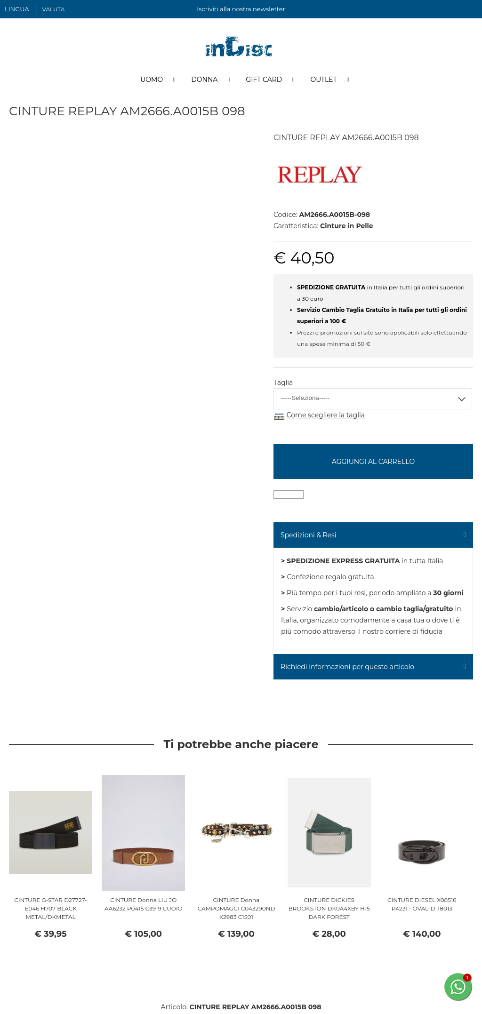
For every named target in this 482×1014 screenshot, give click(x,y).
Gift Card (264, 81)
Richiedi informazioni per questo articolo (347, 668)
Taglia (283, 384)
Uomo (151, 81)
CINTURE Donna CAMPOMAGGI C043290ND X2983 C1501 (236, 910)
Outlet (323, 81)
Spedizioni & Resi (309, 536)
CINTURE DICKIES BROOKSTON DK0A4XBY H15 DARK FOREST (329, 910)
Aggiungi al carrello (373, 463)
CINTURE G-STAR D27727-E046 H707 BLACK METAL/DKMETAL (50, 910)
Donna (204, 81)
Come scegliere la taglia (326, 417)
